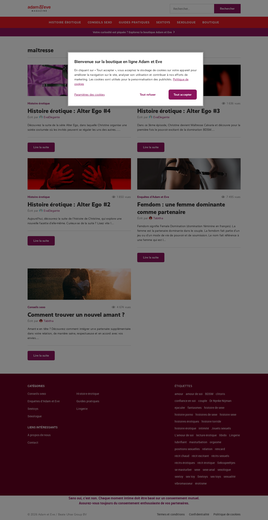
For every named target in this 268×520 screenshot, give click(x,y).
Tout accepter (183, 94)
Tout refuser (148, 94)
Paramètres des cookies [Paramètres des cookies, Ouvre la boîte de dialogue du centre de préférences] (89, 94)
